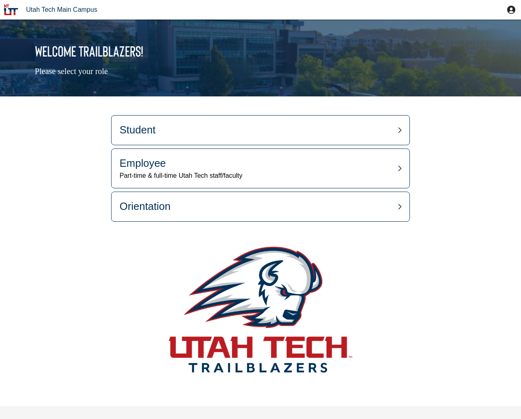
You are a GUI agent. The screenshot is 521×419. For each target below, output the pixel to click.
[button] (511, 10)
